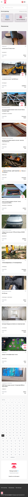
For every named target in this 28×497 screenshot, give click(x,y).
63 (2, 424)
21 (2, 408)
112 (11, 443)
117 (7, 446)
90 (24, 432)
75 (20, 427)
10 (11, 402)
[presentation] (2, 18)
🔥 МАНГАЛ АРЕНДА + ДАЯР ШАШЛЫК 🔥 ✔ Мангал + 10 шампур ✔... (14, 171)
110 (3, 443)
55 (24, 419)
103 (22, 438)
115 (23, 443)
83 (24, 430)
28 (2, 410)
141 (7, 457)
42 (2, 416)
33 (20, 410)
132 (19, 451)
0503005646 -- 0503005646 (7, 205)
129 (7, 451)
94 (13, 435)
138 (19, 454)
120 (19, 446)
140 (3, 457)
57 (6, 421)
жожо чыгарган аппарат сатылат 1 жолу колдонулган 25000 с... (11, 202)
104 (3, 440)
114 (19, 443)
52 (13, 419)
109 (23, 440)
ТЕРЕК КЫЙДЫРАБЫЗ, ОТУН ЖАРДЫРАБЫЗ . (12, 262)
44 (9, 416)
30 (9, 410)
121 (23, 446)
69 (24, 424)
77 (2, 430)
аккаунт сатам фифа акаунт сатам (10, 354)
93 (9, 435)
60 (17, 421)
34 (24, 410)
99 (6, 438)
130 (11, 451)
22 (6, 408)
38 (13, 413)
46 (17, 416)
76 (24, 427)
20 (24, 405)
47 (20, 416)
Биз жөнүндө (18, 487)
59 (13, 421)
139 (23, 454)
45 (13, 416)
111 (7, 443)
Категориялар (4, 487)
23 (9, 408)
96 (20, 435)
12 (18, 402)
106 (11, 440)
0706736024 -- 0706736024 (7, 297)
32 (17, 410)
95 (17, 435)
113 (15, 443)
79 (9, 430)
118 (11, 446)
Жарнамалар (11, 487)
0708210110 (4, 144)
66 (13, 424)
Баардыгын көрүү (23, 11)
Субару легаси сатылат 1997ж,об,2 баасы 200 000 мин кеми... (13, 233)
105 (7, 440)
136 (11, 454)
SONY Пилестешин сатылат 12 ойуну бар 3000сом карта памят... (13, 386)
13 (22, 402)
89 (20, 432)
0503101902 (4, 358)
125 (15, 449)
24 (13, 408)
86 (9, 432)
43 (6, 416)
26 (20, 408)
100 (10, 438)
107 (15, 440)
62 (24, 421)
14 (2, 405)
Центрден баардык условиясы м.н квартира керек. (13, 323)
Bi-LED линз (4, 293)
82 (20, 430)
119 (15, 446)
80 (13, 430)
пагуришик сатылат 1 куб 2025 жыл (10, 79)
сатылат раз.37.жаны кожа (8, 48)
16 (9, 405)
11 (15, 402)
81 (17, 430)
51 (9, 419)
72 (9, 427)
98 (2, 438)
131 (15, 451)
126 (19, 449)
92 (6, 435)
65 (9, 424)
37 (9, 413)
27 (24, 408)
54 (20, 419)
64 (6, 424)
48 (24, 416)
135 (7, 454)
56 (2, 421)
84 (2, 432)
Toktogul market (13, 471)
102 (18, 438)
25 (17, 408)
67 (17, 424)
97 (24, 435)
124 (11, 449)
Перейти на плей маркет (14, 476)
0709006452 (4, 266)
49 (2, 419)
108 (19, 440)
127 (23, 449)
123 (7, 449)
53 (17, 419)
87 (13, 432)
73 (13, 427)
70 (2, 427)
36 (6, 413)
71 (6, 427)
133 (23, 451)
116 (3, 446)
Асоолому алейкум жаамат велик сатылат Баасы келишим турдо (13, 110)
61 (20, 421)
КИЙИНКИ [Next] (12, 457)
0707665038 (4, 327)
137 (15, 454)
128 (3, 451)
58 (9, 421)
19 (20, 405)
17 (13, 405)
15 (6, 405)
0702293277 (4, 52)
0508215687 (4, 174)
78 (6, 430)
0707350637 (4, 83)
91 (2, 435)
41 (24, 413)
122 (3, 449)
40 (20, 413)
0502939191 (4, 236)
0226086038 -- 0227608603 (7, 113)
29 (6, 410)
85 (6, 432)
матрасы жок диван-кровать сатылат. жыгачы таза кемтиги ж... (13, 141)
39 (17, 413)
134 (3, 454)
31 (13, 410)
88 (17, 432)
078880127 (4, 389)
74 (17, 427)
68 (20, 424)
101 (14, 438)
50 (6, 419)
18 (17, 405)
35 (2, 413)
